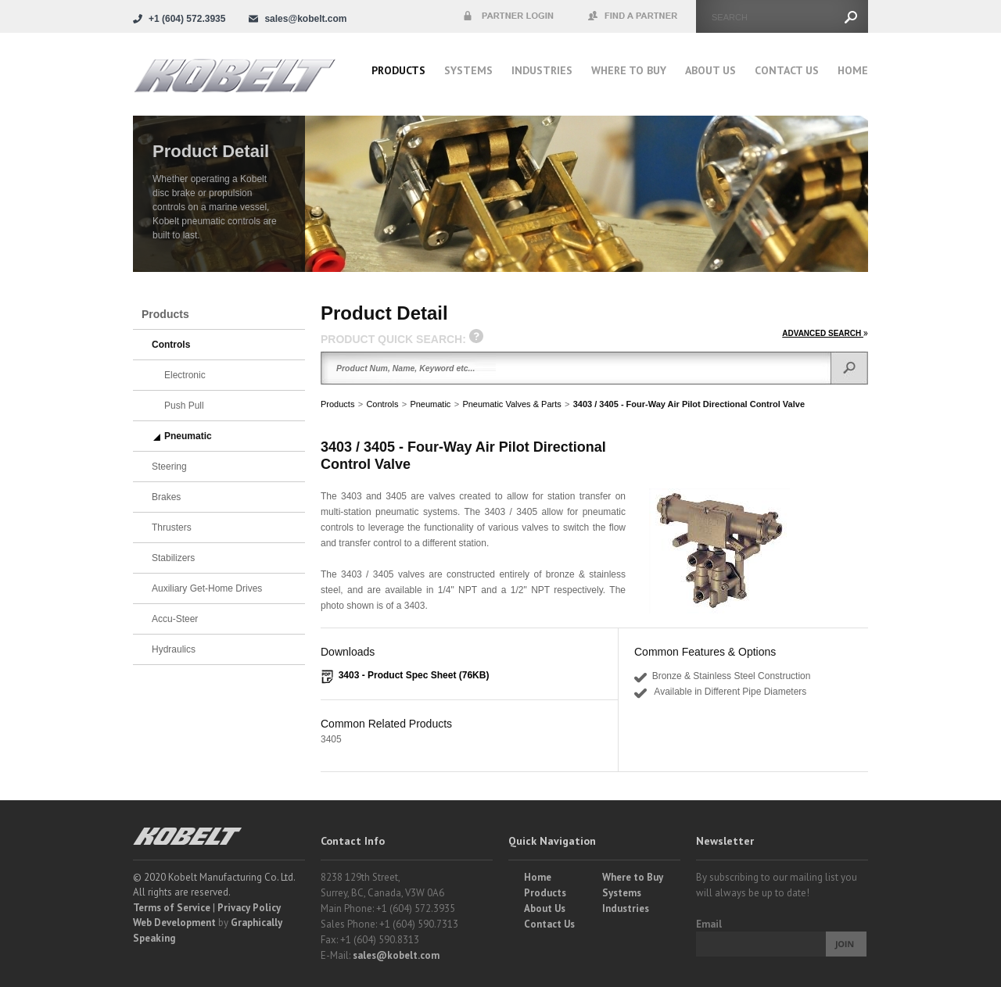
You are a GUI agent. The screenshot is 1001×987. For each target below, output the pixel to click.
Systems (468, 70)
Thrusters (172, 527)
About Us (710, 70)
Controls (382, 404)
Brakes (166, 497)
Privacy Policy (249, 907)
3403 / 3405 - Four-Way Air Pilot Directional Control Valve (689, 404)
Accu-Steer (175, 618)
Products (398, 70)
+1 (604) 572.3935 (187, 18)
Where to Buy (632, 877)
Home (853, 70)
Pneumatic (430, 404)
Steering (169, 466)
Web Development (174, 922)
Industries (541, 70)
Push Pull (184, 405)
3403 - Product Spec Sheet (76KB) (414, 675)
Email (709, 924)
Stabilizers (173, 558)
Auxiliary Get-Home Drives (207, 588)
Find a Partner (633, 16)
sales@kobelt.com (396, 955)
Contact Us (787, 70)
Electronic (185, 375)
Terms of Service (171, 907)
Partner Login (508, 16)
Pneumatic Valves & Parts (511, 404)
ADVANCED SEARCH (825, 333)
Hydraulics (174, 649)
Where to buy (628, 70)
